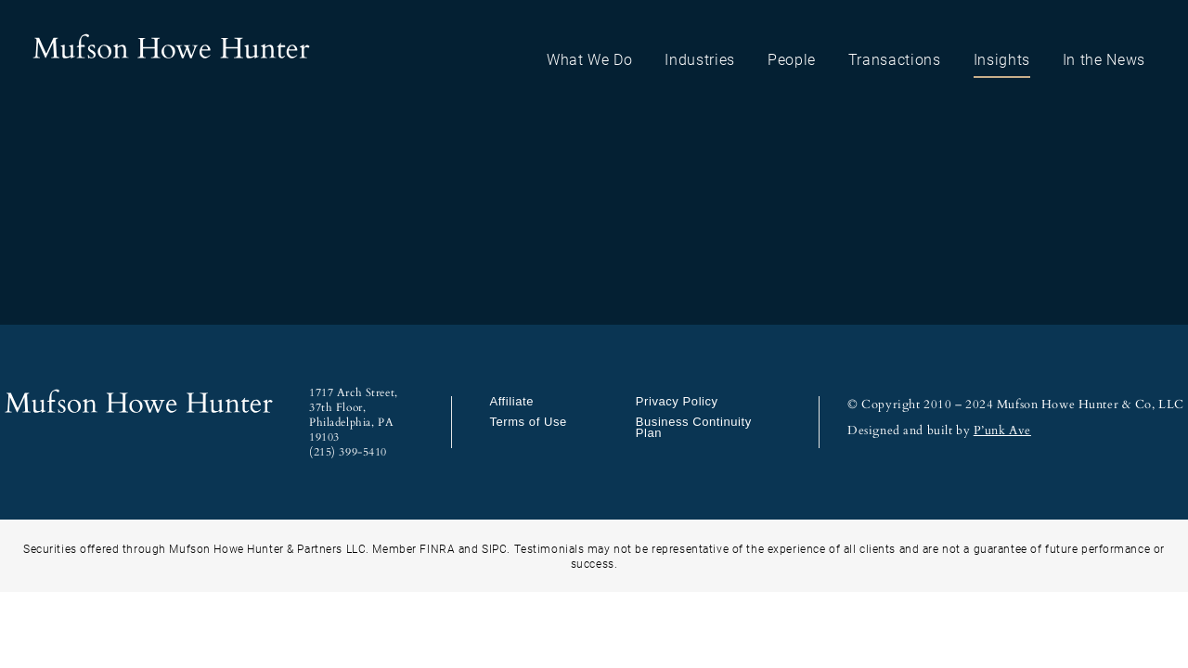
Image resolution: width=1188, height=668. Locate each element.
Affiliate (511, 401)
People (792, 59)
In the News (1104, 59)
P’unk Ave (1002, 430)
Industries (700, 59)
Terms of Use (527, 422)
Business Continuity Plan (694, 427)
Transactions (894, 59)
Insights (1002, 59)
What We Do (590, 59)
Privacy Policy (677, 401)
